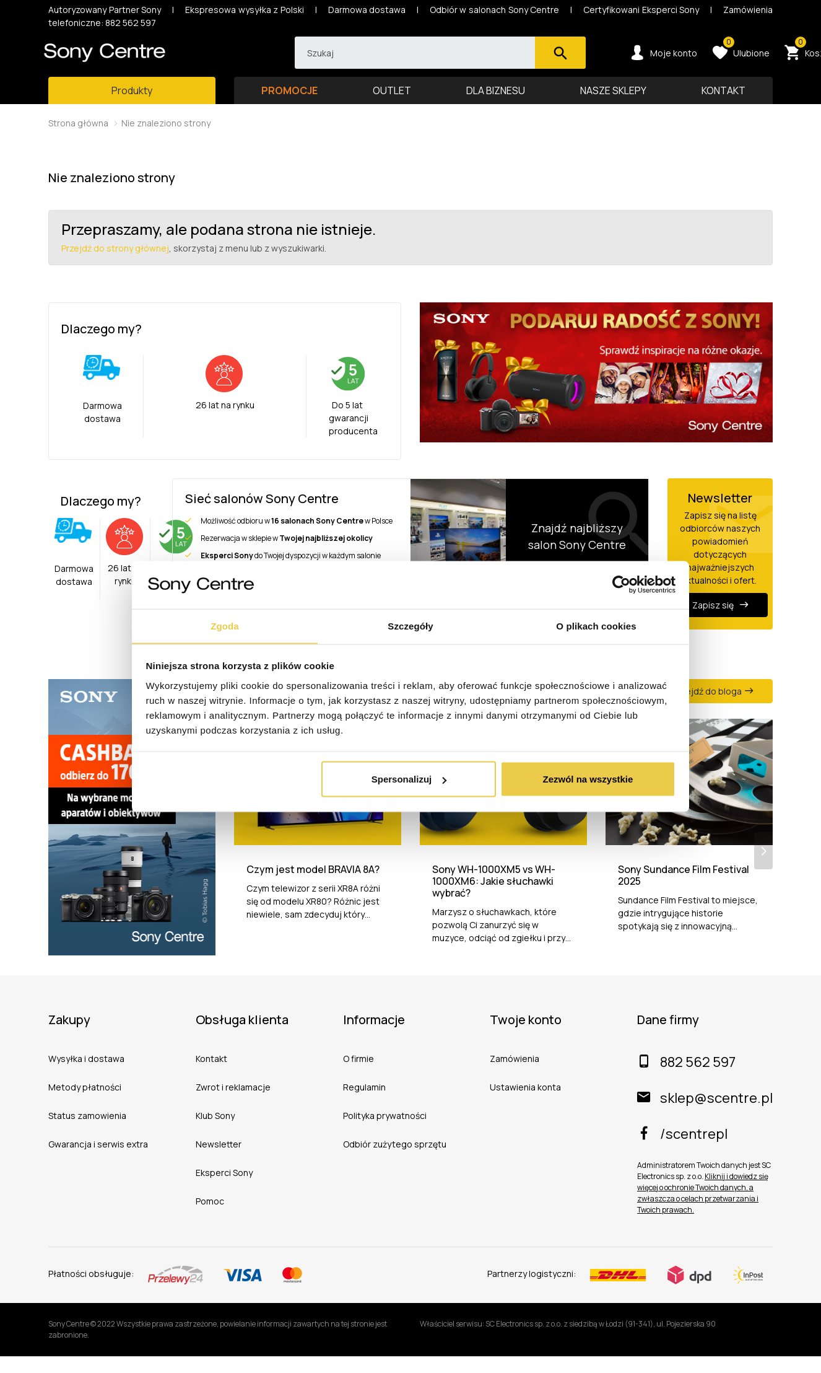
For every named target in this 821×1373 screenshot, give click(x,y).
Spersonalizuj (409, 779)
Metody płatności (84, 1104)
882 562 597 (686, 1078)
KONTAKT (723, 102)
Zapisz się (720, 617)
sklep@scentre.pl (705, 1114)
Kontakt (211, 1075)
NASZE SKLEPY (613, 102)
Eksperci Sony (224, 1189)
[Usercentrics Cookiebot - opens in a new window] (621, 584)
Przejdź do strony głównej (115, 260)
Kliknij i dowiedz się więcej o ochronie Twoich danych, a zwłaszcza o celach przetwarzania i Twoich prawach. (702, 1210)
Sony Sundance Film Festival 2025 (683, 892)
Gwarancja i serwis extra (98, 1161)
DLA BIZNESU (495, 102)
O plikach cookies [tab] (596, 625)
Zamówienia (514, 1075)
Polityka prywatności (385, 1132)
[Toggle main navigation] (131, 102)
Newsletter (218, 1161)
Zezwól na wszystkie (587, 779)
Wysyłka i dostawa (86, 1075)
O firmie (358, 1075)
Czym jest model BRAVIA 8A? (313, 886)
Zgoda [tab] (225, 625)
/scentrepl (682, 1150)
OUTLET (392, 102)
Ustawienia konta (525, 1104)
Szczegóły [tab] (410, 625)
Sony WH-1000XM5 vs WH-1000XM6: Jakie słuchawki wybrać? (493, 898)
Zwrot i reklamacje (233, 1104)
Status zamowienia (87, 1132)
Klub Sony (215, 1132)
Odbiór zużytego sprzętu (394, 1161)
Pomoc (210, 1218)
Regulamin (364, 1104)
